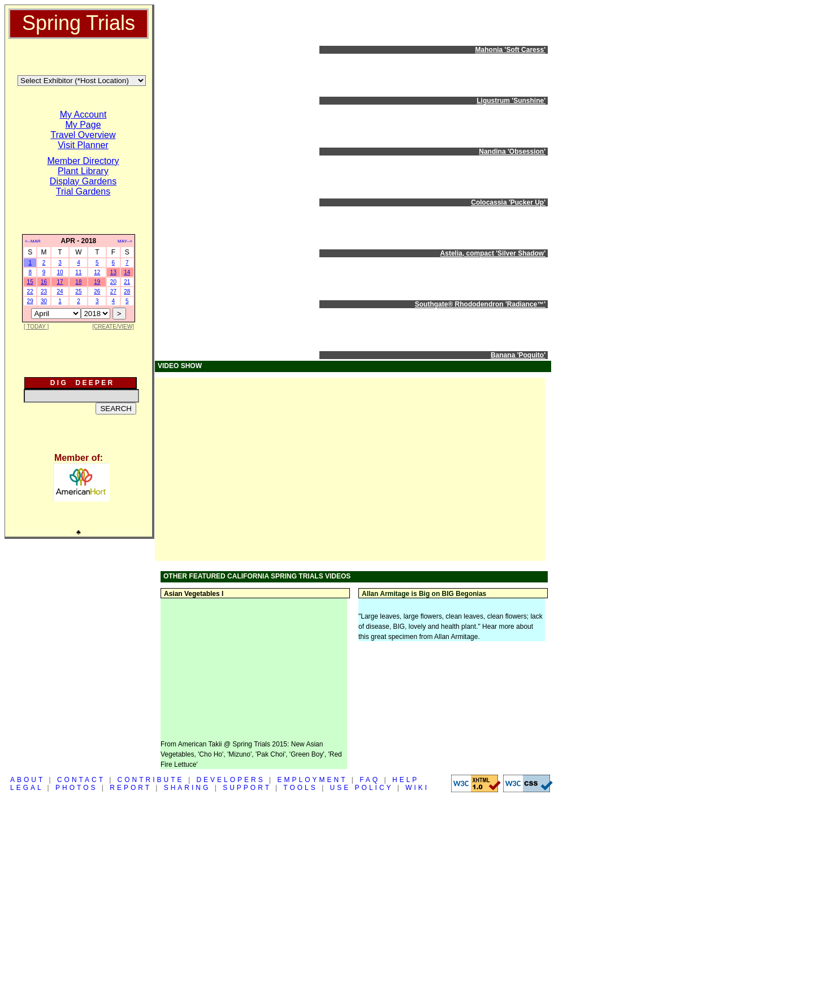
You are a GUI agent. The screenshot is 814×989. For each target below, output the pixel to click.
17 (60, 282)
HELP (405, 780)
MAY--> (125, 241)
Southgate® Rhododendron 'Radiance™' (480, 304)
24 (60, 291)
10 (60, 272)
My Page (83, 124)
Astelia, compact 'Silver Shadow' (492, 253)
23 (44, 291)
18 (78, 282)
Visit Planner (83, 145)
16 (44, 282)
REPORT (130, 788)
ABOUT (27, 780)
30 (44, 301)
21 (127, 282)
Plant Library (83, 171)
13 (113, 272)
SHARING (187, 788)
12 (97, 272)
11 (78, 272)
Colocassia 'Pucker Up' (508, 202)
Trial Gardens (83, 191)
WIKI (417, 788)
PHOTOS (76, 788)
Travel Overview (83, 135)
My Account (83, 114)
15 (30, 282)
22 (30, 291)
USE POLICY (361, 788)
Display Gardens (83, 181)
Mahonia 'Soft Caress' (510, 50)
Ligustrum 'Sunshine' (511, 101)
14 (127, 272)
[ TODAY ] (36, 326)
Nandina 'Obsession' (512, 152)
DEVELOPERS (230, 780)
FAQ (370, 780)
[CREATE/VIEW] (113, 326)
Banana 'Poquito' (518, 355)
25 (78, 291)
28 (127, 291)
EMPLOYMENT (313, 780)
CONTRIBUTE (151, 780)
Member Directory (83, 161)
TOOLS (300, 788)
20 (113, 282)
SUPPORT (247, 788)
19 (97, 282)
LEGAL (26, 788)
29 (30, 301)
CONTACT (81, 780)
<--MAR (33, 241)
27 (113, 291)
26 (97, 291)
